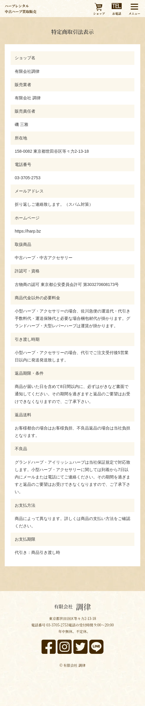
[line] (96, 647)
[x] (80, 647)
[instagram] (64, 647)
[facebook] (49, 647)
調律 (72, 606)
